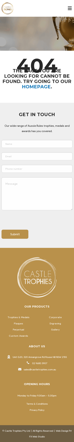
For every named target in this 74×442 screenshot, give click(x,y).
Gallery (55, 329)
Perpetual (18, 329)
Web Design (62, 430)
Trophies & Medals (19, 317)
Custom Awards (18, 336)
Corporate (55, 317)
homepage (36, 87)
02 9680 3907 (39, 363)
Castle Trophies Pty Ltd (17, 430)
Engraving (55, 323)
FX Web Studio (37, 436)
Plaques (18, 323)
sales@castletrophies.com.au (40, 369)
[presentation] (25, 221)
